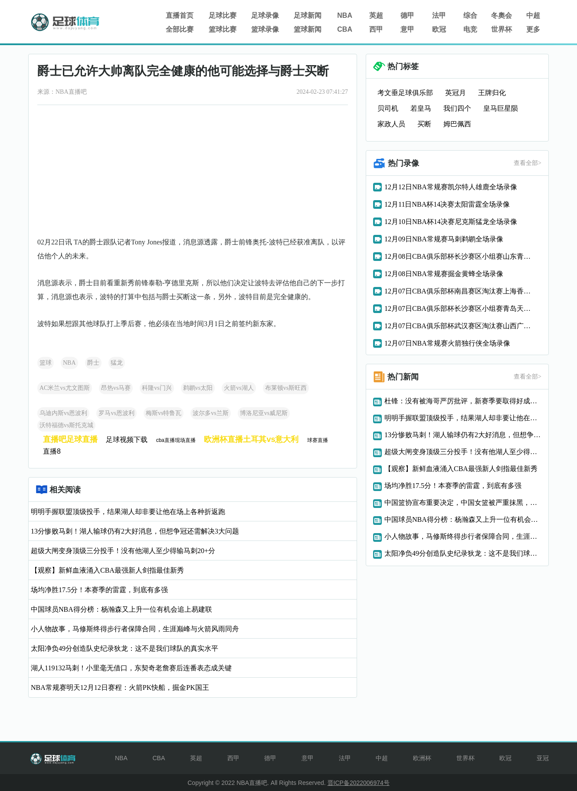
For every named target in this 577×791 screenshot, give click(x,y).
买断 (424, 124)
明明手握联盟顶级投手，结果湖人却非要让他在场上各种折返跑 (128, 511)
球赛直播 (317, 440)
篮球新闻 (307, 29)
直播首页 (179, 15)
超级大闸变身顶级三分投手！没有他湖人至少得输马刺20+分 (123, 550)
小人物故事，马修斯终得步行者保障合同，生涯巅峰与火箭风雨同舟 (135, 629)
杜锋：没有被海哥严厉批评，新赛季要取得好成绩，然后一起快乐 (462, 401)
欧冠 (439, 29)
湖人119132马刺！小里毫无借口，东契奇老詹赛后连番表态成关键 (131, 668)
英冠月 (455, 92)
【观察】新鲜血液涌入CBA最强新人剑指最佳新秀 (107, 570)
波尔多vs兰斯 (210, 413)
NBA (344, 15)
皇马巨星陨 (500, 108)
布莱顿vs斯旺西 (286, 388)
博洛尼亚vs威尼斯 (264, 413)
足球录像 (265, 15)
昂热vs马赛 (116, 388)
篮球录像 (265, 29)
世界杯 (501, 29)
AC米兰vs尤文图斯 (64, 388)
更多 (533, 29)
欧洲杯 (422, 758)
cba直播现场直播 (176, 440)
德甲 (407, 15)
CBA (344, 29)
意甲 (407, 29)
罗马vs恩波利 (116, 413)
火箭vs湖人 (238, 388)
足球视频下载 (127, 439)
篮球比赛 (222, 29)
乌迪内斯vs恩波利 (63, 413)
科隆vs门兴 (156, 388)
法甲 (439, 15)
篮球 (45, 362)
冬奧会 (501, 15)
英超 (376, 15)
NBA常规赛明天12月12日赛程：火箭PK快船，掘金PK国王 (120, 687)
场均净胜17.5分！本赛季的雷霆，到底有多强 (99, 589)
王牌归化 (492, 92)
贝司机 (387, 108)
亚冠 (543, 758)
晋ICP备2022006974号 (359, 782)
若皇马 (420, 108)
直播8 (52, 451)
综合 (470, 15)
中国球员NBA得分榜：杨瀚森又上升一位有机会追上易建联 (121, 609)
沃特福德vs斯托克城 (66, 425)
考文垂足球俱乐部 (405, 92)
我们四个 (457, 108)
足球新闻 (307, 15)
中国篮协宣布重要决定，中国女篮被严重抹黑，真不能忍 (462, 502)
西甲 (376, 29)
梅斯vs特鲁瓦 (163, 413)
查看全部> (527, 163)
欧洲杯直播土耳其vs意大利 (251, 439)
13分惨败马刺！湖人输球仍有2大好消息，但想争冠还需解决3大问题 (135, 531)
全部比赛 (179, 29)
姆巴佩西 (457, 124)
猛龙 (117, 362)
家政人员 (391, 124)
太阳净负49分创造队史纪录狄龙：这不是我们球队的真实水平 (124, 648)
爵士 (93, 362)
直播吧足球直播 (70, 439)
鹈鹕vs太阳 (198, 388)
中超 (533, 15)
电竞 (470, 29)
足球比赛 (222, 15)
